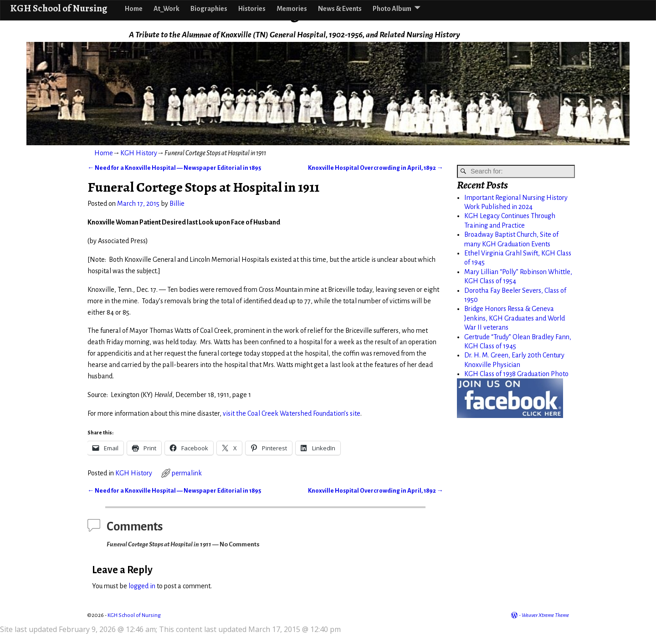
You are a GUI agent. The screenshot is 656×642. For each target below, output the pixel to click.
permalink (187, 473)
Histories (252, 8)
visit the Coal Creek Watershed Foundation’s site (291, 413)
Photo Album (392, 8)
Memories (292, 8)
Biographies (208, 8)
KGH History (138, 153)
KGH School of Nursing (58, 8)
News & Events (340, 8)
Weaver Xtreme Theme (545, 615)
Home (134, 8)
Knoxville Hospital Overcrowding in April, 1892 (375, 167)
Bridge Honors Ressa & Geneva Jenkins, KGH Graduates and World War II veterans (514, 318)
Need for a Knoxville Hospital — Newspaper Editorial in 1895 (174, 167)
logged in (141, 586)
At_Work (166, 8)
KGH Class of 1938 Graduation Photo (516, 373)
